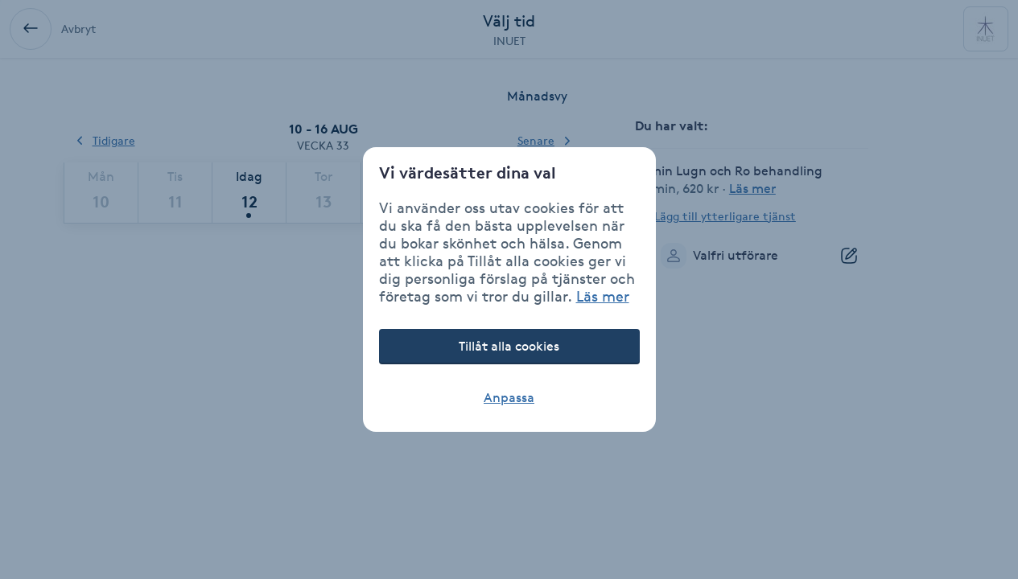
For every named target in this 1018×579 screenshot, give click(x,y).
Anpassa (509, 397)
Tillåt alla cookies (509, 346)
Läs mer (602, 296)
